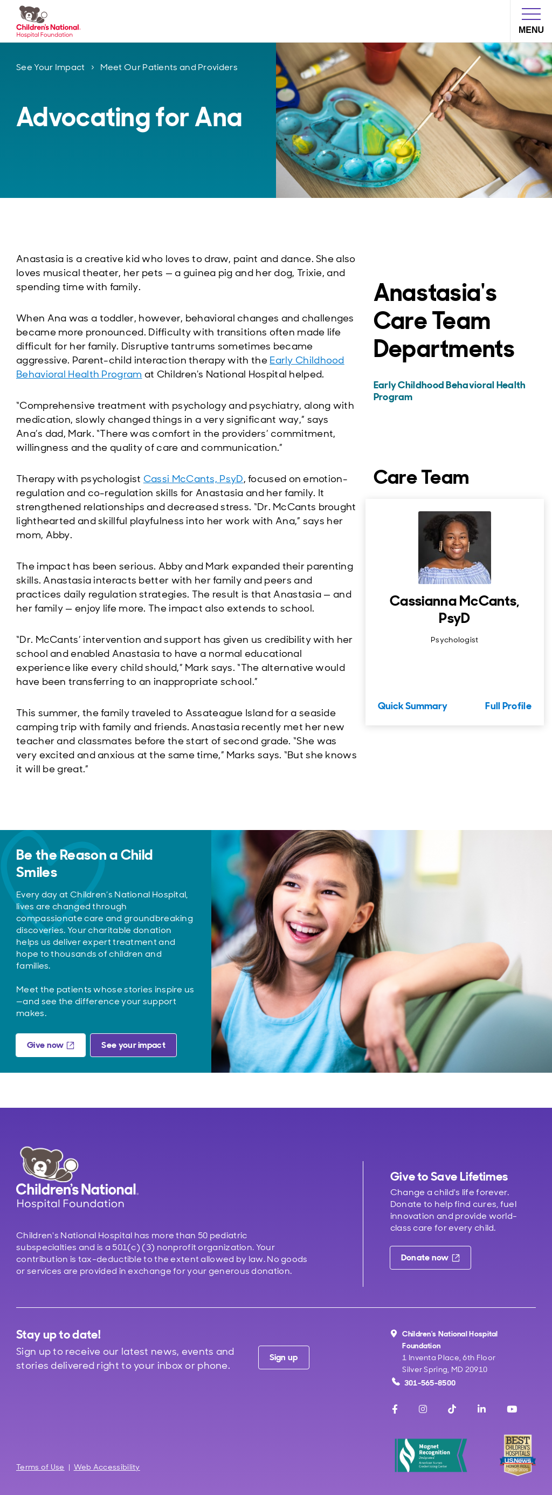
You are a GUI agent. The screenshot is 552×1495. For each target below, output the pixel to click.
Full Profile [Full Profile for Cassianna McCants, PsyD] (508, 706)
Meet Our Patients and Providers (169, 67)
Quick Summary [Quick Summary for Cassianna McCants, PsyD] (412, 706)
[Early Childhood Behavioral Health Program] (453, 391)
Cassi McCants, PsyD (193, 478)
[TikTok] (452, 1409)
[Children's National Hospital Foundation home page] (50, 21)
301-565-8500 (424, 1382)
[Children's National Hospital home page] (77, 1177)
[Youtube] (512, 1409)
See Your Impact (50, 67)
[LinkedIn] (481, 1409)
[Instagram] (423, 1409)
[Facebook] (395, 1409)
